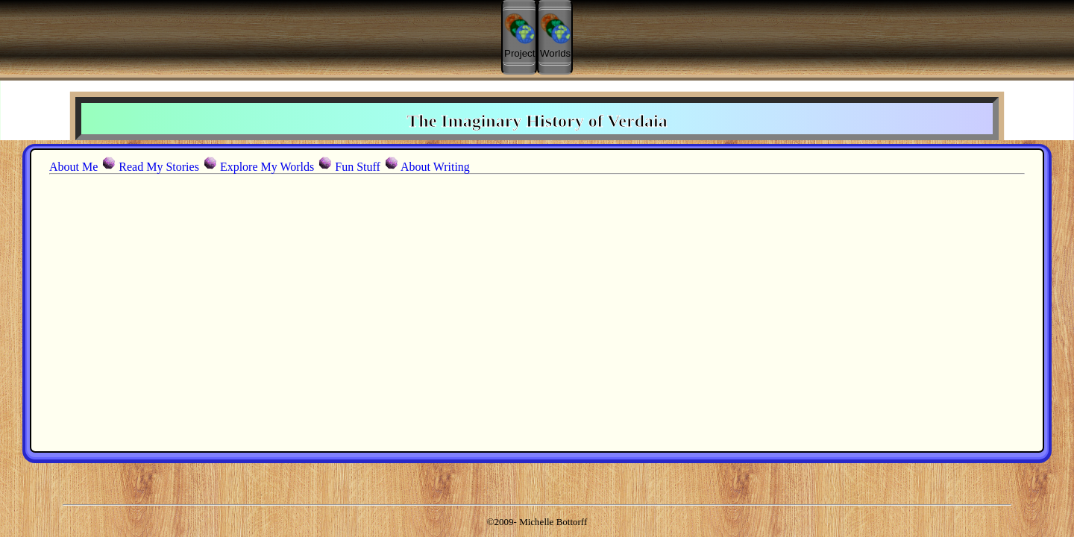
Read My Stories (159, 166)
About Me (73, 166)
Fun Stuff (357, 166)
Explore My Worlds (267, 166)
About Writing (435, 166)
